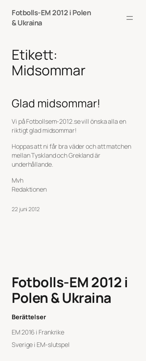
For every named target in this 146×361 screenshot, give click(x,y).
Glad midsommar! (56, 103)
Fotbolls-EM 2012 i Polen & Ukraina (70, 290)
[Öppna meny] (129, 18)
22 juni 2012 (26, 209)
